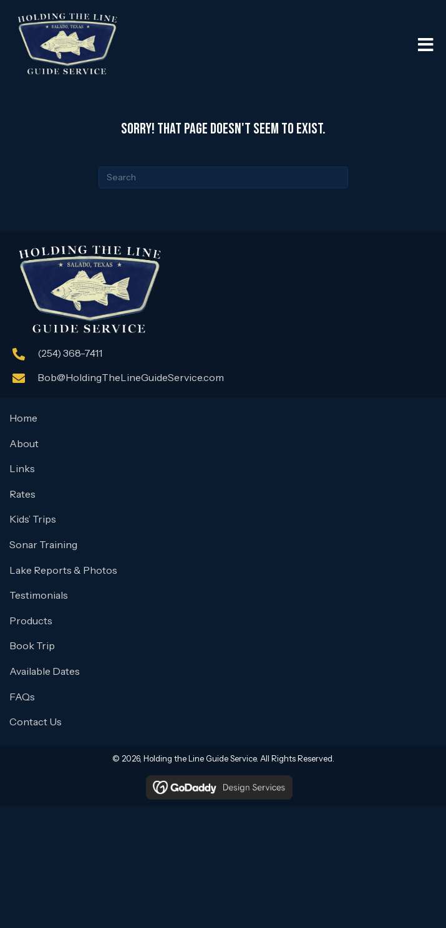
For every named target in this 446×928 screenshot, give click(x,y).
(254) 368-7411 (69, 353)
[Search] (223, 177)
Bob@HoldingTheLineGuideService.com (130, 377)
